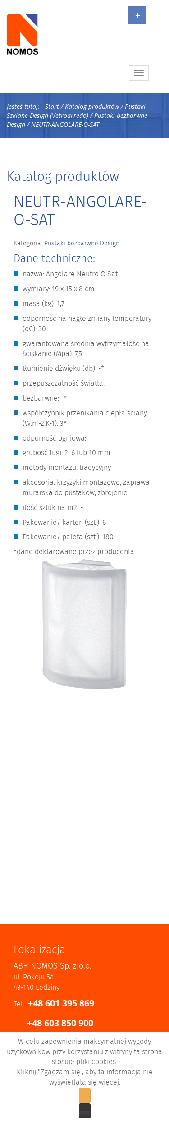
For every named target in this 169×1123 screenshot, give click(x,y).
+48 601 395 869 (61, 1003)
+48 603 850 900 (60, 1023)
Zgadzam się (85, 1095)
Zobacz (85, 1110)
